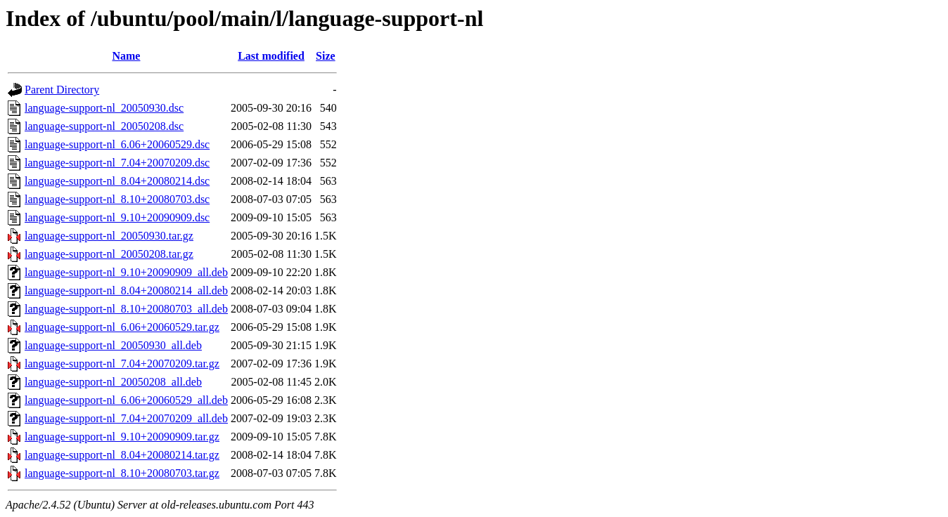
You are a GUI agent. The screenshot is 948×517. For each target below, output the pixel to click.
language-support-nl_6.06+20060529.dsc (117, 144)
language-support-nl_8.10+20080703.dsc (117, 199)
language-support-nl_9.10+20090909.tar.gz (122, 437)
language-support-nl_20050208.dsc (104, 126)
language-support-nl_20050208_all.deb (113, 382)
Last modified (271, 56)
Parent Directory (62, 90)
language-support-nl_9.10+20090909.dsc (117, 217)
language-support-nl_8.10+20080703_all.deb (126, 309)
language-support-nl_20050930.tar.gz (109, 236)
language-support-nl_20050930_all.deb (113, 345)
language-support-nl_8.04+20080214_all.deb (126, 290)
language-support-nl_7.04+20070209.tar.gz (122, 363)
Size (325, 56)
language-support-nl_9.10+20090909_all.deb (126, 272)
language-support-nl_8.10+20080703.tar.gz (122, 473)
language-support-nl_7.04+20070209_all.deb (126, 418)
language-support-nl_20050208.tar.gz (109, 254)
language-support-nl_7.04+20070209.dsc (117, 163)
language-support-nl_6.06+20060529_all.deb (126, 400)
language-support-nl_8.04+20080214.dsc (117, 181)
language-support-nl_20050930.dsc (104, 108)
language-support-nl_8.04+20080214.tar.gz (122, 455)
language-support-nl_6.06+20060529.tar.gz (122, 327)
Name (126, 56)
